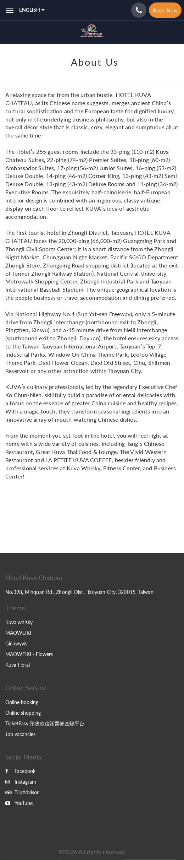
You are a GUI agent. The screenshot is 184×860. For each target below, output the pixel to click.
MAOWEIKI (18, 633)
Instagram (20, 782)
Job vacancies (20, 734)
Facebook (20, 771)
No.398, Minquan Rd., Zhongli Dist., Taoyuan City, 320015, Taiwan (79, 592)
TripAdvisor (22, 792)
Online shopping (23, 713)
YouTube (19, 803)
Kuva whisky (19, 622)
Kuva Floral (17, 665)
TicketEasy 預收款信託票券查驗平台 (44, 723)
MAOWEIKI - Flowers (29, 654)
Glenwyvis (16, 643)
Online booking (21, 702)
